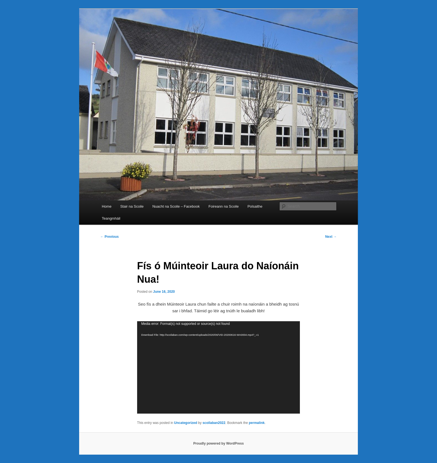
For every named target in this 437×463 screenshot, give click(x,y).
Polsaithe (254, 206)
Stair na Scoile (132, 206)
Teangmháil (111, 218)
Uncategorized (185, 423)
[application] (218, 367)
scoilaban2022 (214, 423)
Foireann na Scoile (223, 206)
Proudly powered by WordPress (218, 443)
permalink (257, 423)
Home (106, 206)
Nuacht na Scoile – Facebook (176, 206)
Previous (109, 237)
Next (331, 237)
